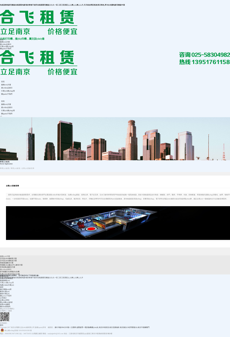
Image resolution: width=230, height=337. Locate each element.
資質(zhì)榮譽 (5, 304)
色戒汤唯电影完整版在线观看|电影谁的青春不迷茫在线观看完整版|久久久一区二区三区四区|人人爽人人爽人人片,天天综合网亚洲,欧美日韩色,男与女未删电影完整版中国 (62, 5)
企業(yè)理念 (4, 300)
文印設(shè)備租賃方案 (8, 261)
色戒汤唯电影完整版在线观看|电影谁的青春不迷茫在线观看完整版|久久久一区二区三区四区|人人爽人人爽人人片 (41, 278)
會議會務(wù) (5, 280)
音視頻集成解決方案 (7, 267)
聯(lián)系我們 (5, 306)
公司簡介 (3, 298)
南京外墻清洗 (104, 327)
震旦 (1, 325)
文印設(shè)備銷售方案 (8, 258)
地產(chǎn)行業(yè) (7, 285)
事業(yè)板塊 (4, 168)
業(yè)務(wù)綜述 (6, 302)
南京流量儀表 (114, 327)
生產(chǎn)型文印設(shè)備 (10, 274)
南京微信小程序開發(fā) (128, 327)
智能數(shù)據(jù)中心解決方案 (11, 265)
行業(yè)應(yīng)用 (7, 46)
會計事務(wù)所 (6, 289)
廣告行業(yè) (4, 294)
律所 (1, 287)
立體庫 (73, 327)
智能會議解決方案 (6, 263)
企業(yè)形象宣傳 (27, 168)
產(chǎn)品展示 (5, 44)
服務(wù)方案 (5, 42)
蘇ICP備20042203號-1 (62, 327)
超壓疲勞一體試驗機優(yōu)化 (87, 327)
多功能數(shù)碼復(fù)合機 (9, 272)
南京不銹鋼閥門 (144, 327)
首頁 (1, 40)
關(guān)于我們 (5, 49)
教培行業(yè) (4, 291)
